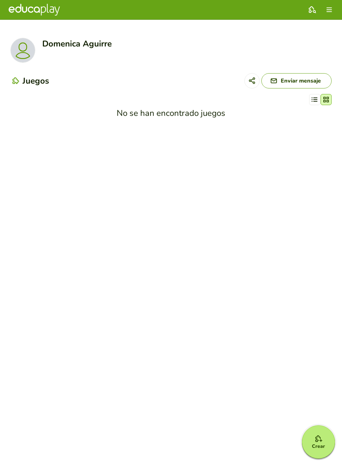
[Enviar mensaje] (296, 80)
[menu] (329, 9)
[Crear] (318, 442)
